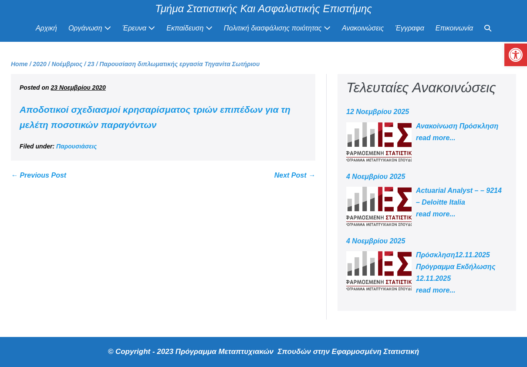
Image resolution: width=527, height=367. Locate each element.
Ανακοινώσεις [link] (363, 28)
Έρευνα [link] (138, 28)
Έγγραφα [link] (409, 28)
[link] (515, 55)
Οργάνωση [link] (89, 28)
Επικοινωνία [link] (454, 28)
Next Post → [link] (294, 175)
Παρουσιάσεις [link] (76, 146)
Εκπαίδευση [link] (189, 28)
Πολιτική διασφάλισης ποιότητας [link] (277, 28)
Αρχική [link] (46, 28)
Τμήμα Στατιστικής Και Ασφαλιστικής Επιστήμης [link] (263, 8)
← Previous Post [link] (38, 175)
